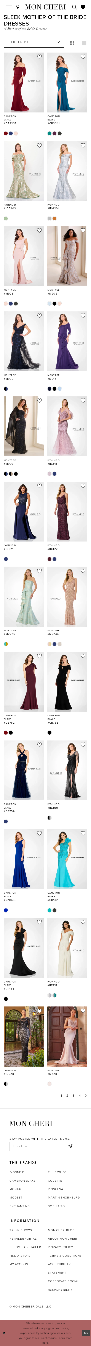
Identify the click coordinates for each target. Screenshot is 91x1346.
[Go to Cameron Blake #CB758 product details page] (67, 682)
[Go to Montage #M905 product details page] (67, 256)
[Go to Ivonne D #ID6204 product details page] (67, 171)
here (45, 1342)
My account (20, 1264)
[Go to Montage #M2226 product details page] (24, 597)
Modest (16, 1197)
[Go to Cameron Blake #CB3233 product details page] (24, 82)
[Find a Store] (18, 7)
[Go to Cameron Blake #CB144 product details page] (24, 948)
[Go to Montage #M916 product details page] (67, 341)
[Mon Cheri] (31, 1123)
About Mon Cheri (62, 1238)
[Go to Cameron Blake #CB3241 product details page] (67, 82)
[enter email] (42, 1146)
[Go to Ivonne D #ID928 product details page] (24, 1036)
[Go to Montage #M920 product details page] (24, 426)
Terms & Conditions (65, 1255)
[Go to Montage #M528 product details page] (67, 1036)
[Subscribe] (70, 1146)
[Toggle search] (74, 7)
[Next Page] (86, 1095)
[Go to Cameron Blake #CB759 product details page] (24, 770)
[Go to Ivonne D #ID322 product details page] (67, 512)
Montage (17, 1189)
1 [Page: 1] (61, 1095)
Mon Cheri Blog (61, 1230)
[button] (72, 43)
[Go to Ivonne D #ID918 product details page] (67, 948)
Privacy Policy (60, 1247)
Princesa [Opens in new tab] (55, 1189)
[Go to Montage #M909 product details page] (24, 341)
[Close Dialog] (4, 1333)
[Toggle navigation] (9, 7)
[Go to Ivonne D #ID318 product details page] (67, 426)
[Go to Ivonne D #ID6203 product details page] (24, 171)
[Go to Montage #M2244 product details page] (67, 597)
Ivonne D (17, 1172)
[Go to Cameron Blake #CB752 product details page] (24, 682)
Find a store (20, 1255)
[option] (23, 94)
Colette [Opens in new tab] (55, 1180)
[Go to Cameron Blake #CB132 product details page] (67, 859)
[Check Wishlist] (83, 7)
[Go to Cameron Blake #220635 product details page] (24, 859)
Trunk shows (21, 1230)
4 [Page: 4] (80, 1095)
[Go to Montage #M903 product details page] (24, 256)
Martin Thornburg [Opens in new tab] (64, 1197)
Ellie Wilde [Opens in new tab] (57, 1172)
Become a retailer (25, 1247)
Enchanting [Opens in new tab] (20, 1206)
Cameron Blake (23, 1180)
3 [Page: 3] (74, 1095)
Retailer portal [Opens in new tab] (23, 1238)
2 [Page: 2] (67, 1095)
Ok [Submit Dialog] (86, 1333)
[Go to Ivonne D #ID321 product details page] (24, 512)
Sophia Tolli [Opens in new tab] (58, 1206)
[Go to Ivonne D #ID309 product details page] (67, 770)
